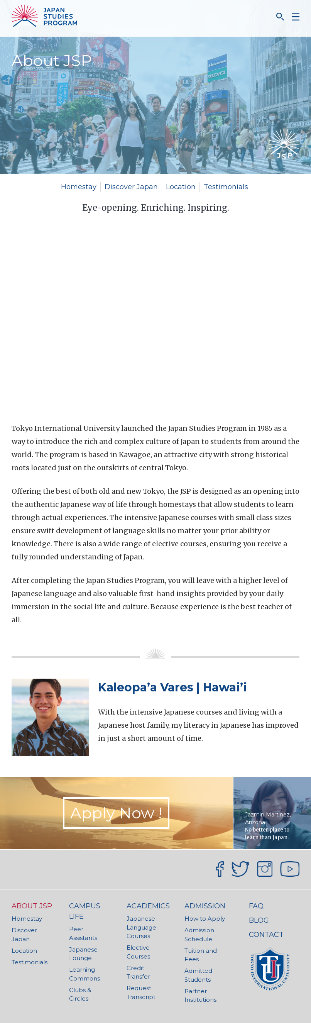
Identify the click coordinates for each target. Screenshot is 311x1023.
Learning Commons (84, 974)
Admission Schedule (199, 934)
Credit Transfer (138, 972)
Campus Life (84, 911)
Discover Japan (131, 187)
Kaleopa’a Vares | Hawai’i (172, 687)
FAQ (256, 906)
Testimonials (226, 187)
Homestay (78, 187)
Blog (259, 920)
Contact (266, 934)
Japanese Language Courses (141, 927)
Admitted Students (198, 975)
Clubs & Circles (80, 994)
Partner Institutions (200, 995)
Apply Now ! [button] (116, 812)
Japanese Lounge (83, 954)
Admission (204, 906)
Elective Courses (138, 952)
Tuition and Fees (200, 955)
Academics (148, 906)
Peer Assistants (83, 933)
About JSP (32, 906)
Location (181, 187)
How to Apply (204, 918)
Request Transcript (141, 992)
